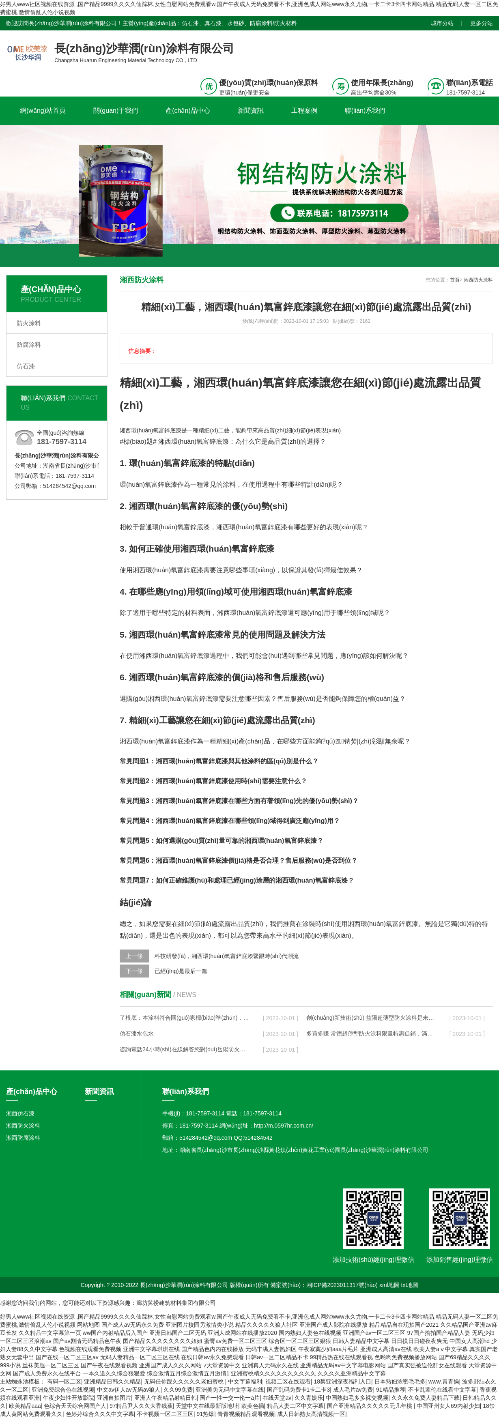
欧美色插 (252, 1406)
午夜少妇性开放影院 (68, 1397)
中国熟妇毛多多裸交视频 (357, 1397)
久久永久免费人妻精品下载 (425, 1397)
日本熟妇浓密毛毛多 (400, 1381)
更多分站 (481, 23)
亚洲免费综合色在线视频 (63, 1389)
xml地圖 (389, 1285)
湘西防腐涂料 (23, 1137)
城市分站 (442, 23)
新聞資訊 (251, 110)
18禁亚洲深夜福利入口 (342, 1381)
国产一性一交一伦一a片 (230, 1397)
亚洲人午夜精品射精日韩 (165, 1397)
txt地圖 (410, 1285)
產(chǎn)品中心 (188, 110)
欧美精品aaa (25, 1406)
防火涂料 (29, 323)
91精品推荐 (390, 1389)
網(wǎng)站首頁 (43, 110)
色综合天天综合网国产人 (75, 1406)
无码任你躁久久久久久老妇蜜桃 (184, 1381)
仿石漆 (26, 366)
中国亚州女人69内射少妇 (448, 1406)
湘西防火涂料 (478, 280)
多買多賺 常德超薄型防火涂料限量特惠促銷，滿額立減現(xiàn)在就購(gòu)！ (371, 1033)
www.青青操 (443, 1381)
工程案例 (304, 110)
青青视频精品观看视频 (245, 1414)
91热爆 (206, 1414)
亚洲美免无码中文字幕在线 (230, 1389)
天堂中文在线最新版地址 (207, 1406)
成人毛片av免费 (353, 1389)
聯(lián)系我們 (365, 110)
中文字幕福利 (245, 1381)
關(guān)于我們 (115, 110)
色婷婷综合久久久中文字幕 (100, 1414)
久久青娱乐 (309, 1397)
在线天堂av (276, 1397)
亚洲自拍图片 (114, 1397)
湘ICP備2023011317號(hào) (342, 1285)
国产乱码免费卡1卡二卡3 (298, 1389)
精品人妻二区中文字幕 (295, 1406)
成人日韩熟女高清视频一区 (311, 1414)
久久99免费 (178, 1389)
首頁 (455, 280)
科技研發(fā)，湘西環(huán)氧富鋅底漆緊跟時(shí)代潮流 (227, 956)
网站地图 (88, 1324)
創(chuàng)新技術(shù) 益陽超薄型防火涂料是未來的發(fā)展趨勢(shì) (371, 1017)
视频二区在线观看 (288, 1381)
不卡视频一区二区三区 (165, 1414)
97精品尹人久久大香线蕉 (141, 1406)
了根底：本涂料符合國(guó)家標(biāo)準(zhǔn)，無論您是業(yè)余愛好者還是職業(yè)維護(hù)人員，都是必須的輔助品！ (185, 1017)
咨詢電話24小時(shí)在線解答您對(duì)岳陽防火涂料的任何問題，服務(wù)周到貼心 (185, 1049)
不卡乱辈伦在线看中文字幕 (442, 1389)
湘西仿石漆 (20, 1113)
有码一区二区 (64, 1381)
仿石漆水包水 (137, 1033)
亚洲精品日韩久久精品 (112, 1381)
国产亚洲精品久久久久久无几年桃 (370, 1406)
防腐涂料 (29, 344)
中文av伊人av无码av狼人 (128, 1389)
